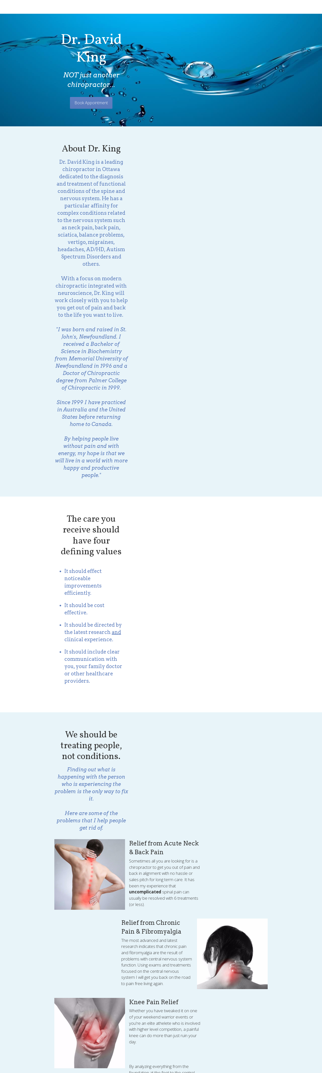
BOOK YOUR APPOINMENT (161, 905)
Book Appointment (161, 75)
